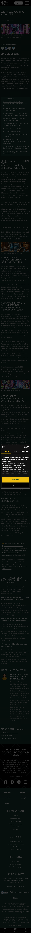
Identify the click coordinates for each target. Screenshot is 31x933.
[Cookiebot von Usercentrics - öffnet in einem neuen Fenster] (22, 447)
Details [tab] (15, 451)
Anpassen (16, 485)
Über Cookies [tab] (25, 451)
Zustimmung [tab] (5, 451)
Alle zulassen (15, 479)
